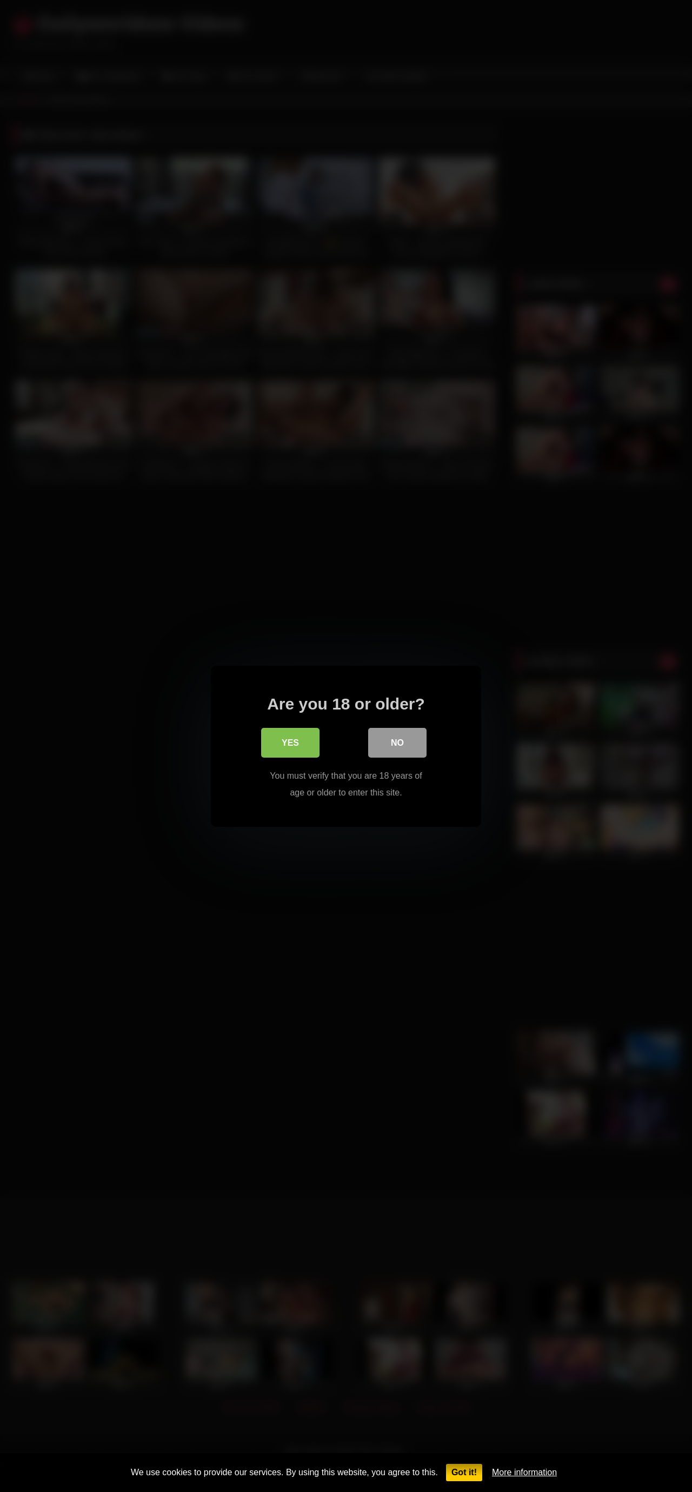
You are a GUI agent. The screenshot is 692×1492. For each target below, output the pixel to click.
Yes (290, 743)
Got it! (464, 1472)
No (397, 743)
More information (524, 1472)
